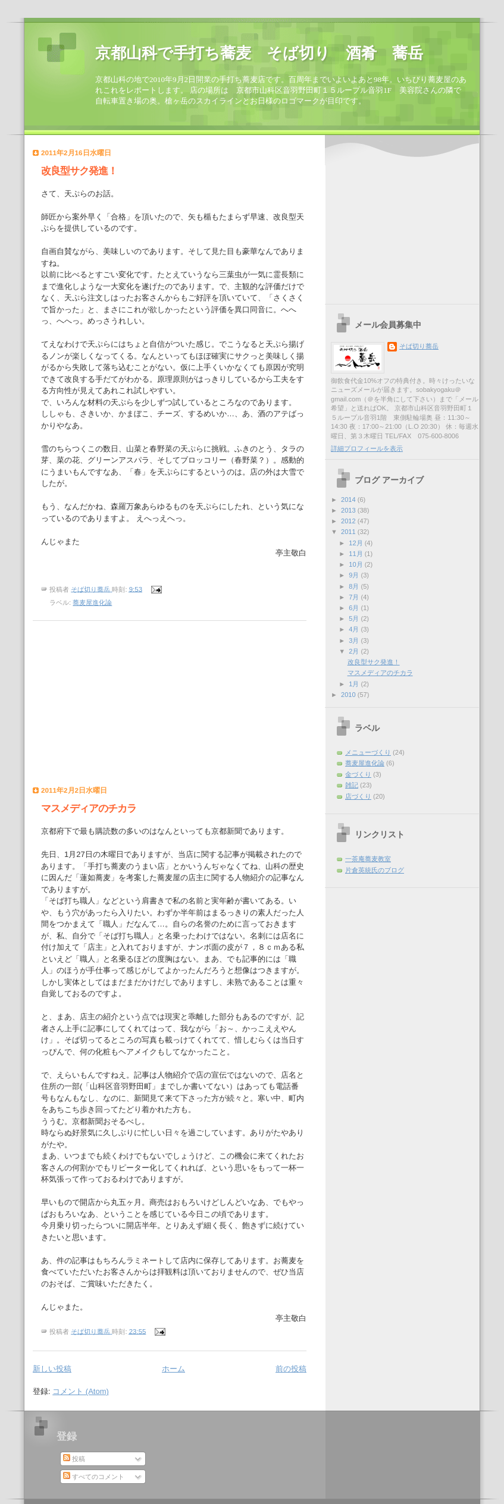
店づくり (358, 796)
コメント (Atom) (80, 1391)
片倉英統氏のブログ (374, 870)
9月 (355, 575)
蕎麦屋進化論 (92, 602)
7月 (355, 597)
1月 (355, 683)
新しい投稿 (52, 1368)
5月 (355, 618)
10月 (356, 564)
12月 (356, 543)
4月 (355, 629)
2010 (349, 694)
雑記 (351, 785)
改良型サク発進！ (79, 171)
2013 (349, 510)
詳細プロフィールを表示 (367, 448)
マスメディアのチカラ (88, 808)
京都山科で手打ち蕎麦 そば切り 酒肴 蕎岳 (259, 53)
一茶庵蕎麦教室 (368, 858)
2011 (349, 531)
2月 (355, 651)
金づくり (358, 774)
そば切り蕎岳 (419, 346)
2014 (349, 499)
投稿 (74, 1458)
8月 (355, 586)
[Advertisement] (107, 706)
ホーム (173, 1368)
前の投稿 (291, 1368)
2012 (349, 521)
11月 (356, 553)
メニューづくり (368, 752)
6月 (355, 607)
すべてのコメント (93, 1476)
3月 (355, 640)
